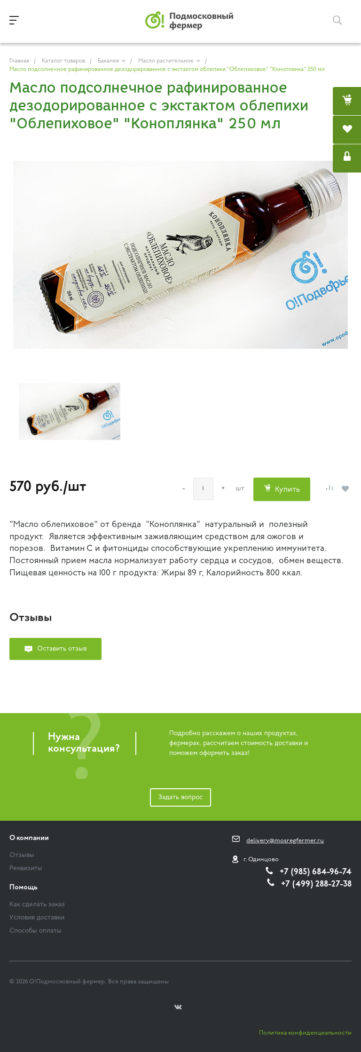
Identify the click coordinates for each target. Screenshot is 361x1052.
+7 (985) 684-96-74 (316, 872)
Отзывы (21, 855)
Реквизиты (25, 868)
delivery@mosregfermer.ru (285, 841)
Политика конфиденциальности (305, 1033)
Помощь (23, 887)
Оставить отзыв (61, 648)
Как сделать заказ (37, 904)
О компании (29, 838)
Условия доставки (36, 917)
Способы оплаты (35, 930)
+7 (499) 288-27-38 (316, 884)
